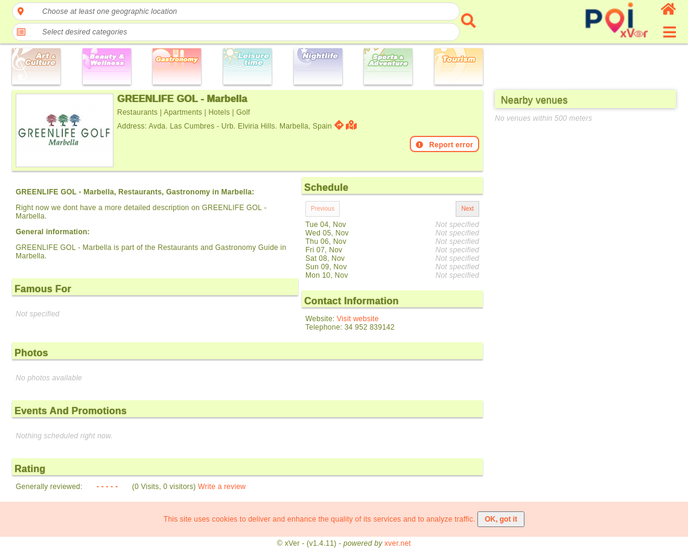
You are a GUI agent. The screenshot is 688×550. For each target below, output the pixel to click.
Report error (444, 145)
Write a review (222, 486)
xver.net (397, 543)
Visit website (358, 319)
